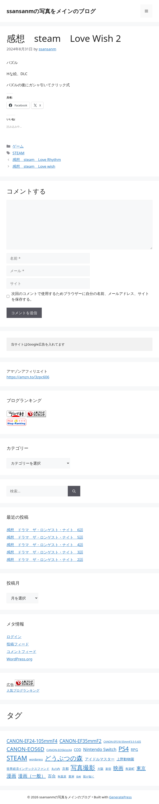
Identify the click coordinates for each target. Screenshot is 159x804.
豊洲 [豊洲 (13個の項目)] (71, 776)
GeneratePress (120, 797)
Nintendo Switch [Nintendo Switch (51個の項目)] (99, 749)
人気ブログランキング (23, 690)
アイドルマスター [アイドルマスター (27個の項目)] (100, 759)
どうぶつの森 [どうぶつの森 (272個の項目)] (64, 758)
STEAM (18, 152)
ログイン (14, 636)
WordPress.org (19, 658)
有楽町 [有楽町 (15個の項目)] (130, 769)
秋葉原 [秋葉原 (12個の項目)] (62, 776)
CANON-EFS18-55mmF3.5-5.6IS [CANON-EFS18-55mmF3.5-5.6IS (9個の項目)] (122, 741)
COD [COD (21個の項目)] (77, 749)
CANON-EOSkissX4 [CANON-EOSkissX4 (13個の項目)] (59, 750)
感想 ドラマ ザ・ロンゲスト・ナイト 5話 (45, 537)
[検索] (74, 491)
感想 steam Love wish (33, 166)
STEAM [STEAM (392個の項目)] (17, 758)
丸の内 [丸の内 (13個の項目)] (55, 769)
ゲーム (18, 146)
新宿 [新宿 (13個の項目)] (108, 769)
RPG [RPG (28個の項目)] (134, 749)
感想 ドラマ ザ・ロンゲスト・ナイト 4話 (45, 544)
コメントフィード (21, 651)
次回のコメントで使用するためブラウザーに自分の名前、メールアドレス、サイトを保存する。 (80, 296)
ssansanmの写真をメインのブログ (51, 11)
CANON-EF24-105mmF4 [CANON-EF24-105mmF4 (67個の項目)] (32, 741)
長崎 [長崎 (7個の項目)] (78, 776)
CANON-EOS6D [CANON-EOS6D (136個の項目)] (25, 749)
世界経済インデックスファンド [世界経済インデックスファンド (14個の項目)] (28, 769)
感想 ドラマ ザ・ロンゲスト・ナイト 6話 (45, 529)
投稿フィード (18, 644)
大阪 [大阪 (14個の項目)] (100, 769)
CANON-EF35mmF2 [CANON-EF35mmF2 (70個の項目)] (80, 741)
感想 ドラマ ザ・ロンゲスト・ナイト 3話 (45, 552)
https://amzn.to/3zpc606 (28, 376)
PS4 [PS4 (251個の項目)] (124, 749)
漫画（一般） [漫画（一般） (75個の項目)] (32, 775)
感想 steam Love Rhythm (36, 159)
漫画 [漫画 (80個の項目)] (11, 775)
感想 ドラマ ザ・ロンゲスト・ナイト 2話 (45, 559)
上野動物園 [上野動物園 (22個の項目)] (125, 759)
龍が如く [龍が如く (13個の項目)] (88, 776)
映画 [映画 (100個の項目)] (118, 768)
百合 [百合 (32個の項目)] (52, 776)
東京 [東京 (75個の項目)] (141, 768)
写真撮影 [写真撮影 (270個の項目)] (83, 767)
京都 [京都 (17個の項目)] (65, 768)
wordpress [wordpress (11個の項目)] (36, 759)
